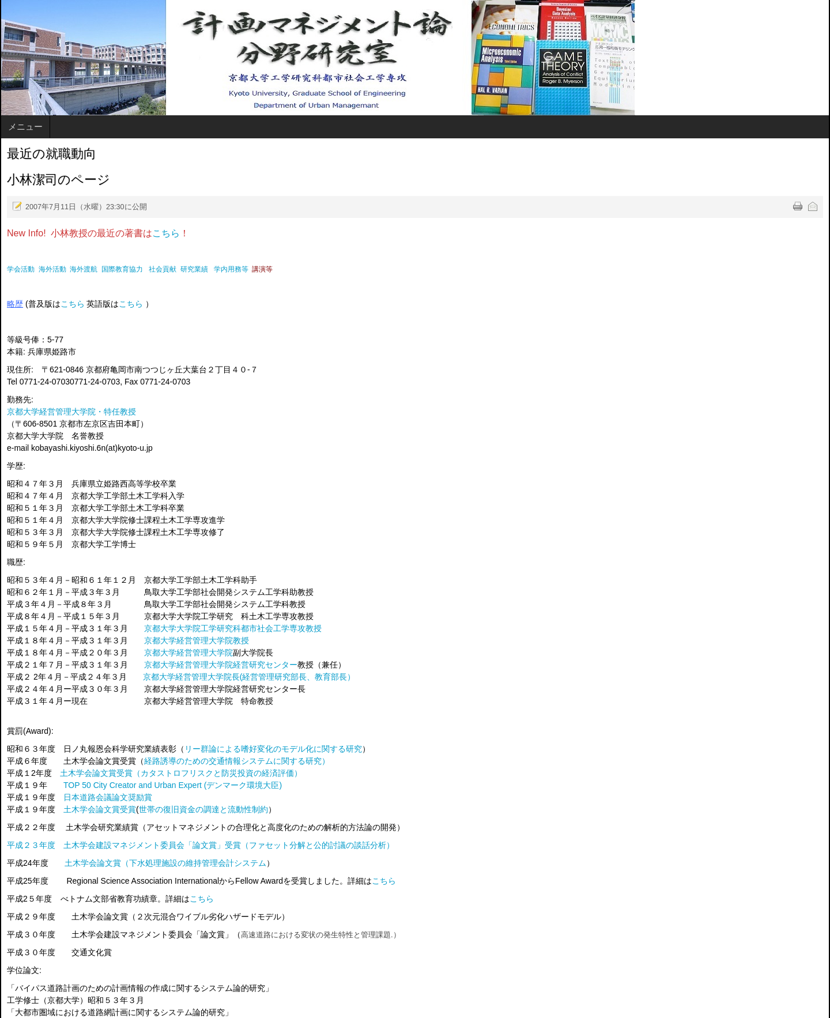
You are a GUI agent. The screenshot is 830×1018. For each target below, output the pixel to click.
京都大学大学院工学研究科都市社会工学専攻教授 (233, 628)
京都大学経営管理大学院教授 (196, 640)
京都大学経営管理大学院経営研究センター (220, 664)
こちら (166, 233)
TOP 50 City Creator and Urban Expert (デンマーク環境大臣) (172, 785)
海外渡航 (83, 269)
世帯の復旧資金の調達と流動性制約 (203, 809)
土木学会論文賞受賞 (99, 809)
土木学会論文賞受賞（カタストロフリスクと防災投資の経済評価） (181, 773)
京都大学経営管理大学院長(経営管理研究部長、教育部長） (249, 676)
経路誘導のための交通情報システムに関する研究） (237, 761)
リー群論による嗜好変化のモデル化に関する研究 (273, 748)
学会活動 (21, 269)
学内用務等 (231, 269)
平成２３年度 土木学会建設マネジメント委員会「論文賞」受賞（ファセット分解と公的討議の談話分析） (200, 845)
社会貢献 (162, 269)
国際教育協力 (122, 269)
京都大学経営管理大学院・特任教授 (71, 411)
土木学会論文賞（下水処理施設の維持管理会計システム (165, 863)
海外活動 (52, 269)
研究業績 (194, 269)
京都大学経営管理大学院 (188, 652)
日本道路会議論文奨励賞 (107, 797)
